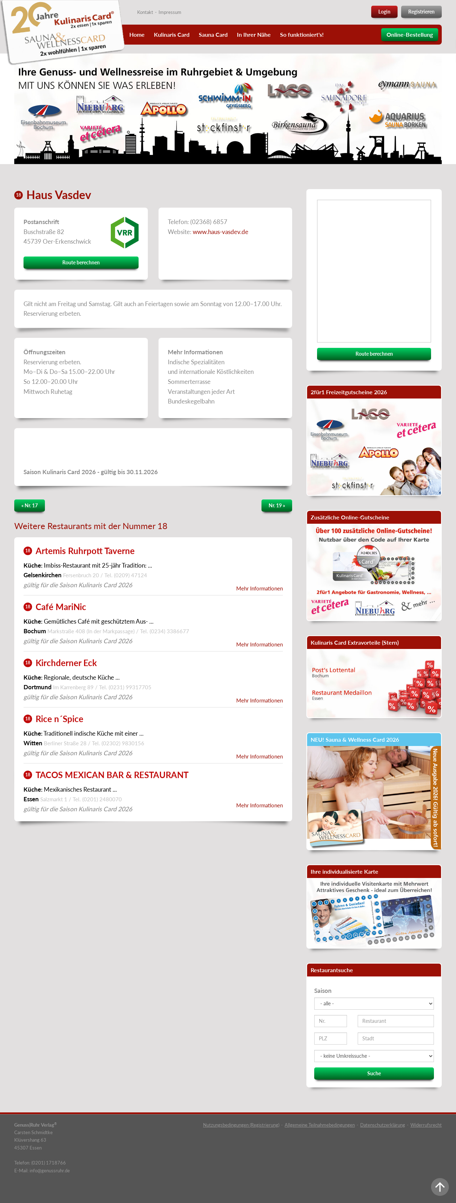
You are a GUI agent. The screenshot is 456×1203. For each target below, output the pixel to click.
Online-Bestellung (410, 34)
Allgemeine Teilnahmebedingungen (320, 1125)
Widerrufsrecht (426, 1125)
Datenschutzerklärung (382, 1125)
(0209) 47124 (130, 575)
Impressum (170, 12)
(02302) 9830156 (123, 743)
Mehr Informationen (259, 588)
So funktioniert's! (302, 34)
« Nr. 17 (29, 505)
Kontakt (145, 12)
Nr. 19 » (277, 505)
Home (137, 34)
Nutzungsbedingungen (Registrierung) (241, 1125)
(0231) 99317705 (130, 687)
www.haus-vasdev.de (220, 231)
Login (384, 12)
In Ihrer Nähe (254, 34)
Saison (323, 990)
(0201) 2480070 (102, 799)
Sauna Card (213, 34)
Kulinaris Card (172, 34)
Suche (374, 1073)
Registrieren (421, 12)
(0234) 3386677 (169, 631)
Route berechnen (81, 262)
